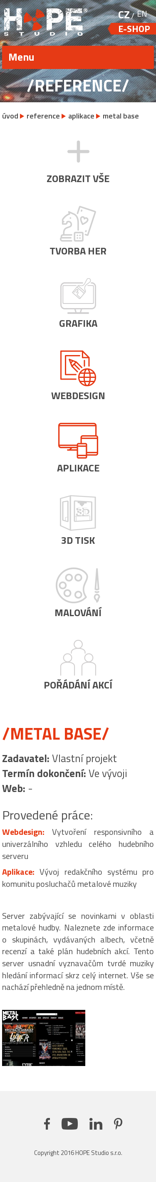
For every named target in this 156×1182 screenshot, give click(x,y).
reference (43, 116)
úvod (10, 116)
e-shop (134, 29)
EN (142, 13)
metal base (121, 116)
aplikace (81, 116)
